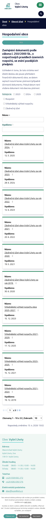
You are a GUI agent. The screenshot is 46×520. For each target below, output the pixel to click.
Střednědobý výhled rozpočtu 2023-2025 (21, 363)
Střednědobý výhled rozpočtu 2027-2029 (21, 336)
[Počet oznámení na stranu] (37, 418)
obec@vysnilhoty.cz (14, 491)
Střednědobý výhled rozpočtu (19, 104)
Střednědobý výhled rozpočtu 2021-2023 (21, 390)
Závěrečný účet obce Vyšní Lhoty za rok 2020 (23, 254)
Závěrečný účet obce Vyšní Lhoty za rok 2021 (23, 227)
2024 (28, 94)
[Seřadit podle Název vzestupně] (9, 114)
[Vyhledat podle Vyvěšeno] (23, 129)
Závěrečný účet (13, 108)
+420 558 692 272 (14, 478)
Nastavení (36, 516)
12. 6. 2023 (10, 210)
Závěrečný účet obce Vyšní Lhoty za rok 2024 (23, 145)
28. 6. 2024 (10, 183)
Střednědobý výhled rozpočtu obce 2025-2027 (21, 308)
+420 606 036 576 (14, 482)
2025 (38, 94)
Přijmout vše (10, 516)
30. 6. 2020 (10, 291)
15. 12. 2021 (10, 373)
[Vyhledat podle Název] (23, 119)
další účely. (28, 502)
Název (5, 115)
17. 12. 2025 (10, 346)
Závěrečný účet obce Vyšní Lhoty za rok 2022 (23, 200)
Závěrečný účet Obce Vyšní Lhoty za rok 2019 (21, 281)
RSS (31, 42)
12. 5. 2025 (10, 156)
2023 (17, 94)
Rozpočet (10, 99)
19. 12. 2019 (10, 400)
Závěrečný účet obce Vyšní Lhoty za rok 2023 (23, 173)
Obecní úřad (17, 21)
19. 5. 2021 (10, 264)
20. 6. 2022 (10, 237)
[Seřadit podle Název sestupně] (9, 115)
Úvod (4, 21)
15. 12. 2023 (10, 319)
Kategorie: (7, 94)
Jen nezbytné (23, 516)
